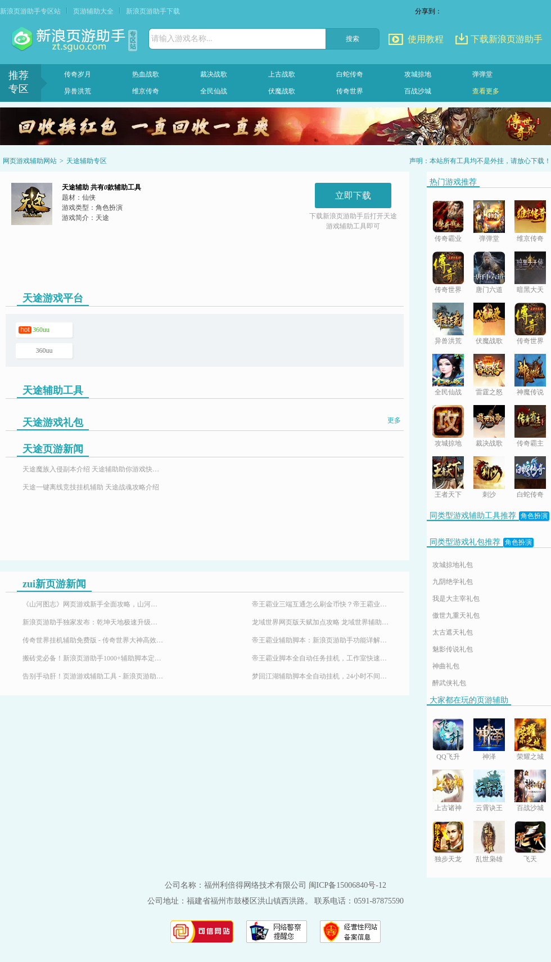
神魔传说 (530, 392)
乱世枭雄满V (489, 860)
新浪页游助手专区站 (30, 11)
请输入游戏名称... (182, 38)
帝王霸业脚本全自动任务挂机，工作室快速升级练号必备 (322, 658)
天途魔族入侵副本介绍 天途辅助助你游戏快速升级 (92, 469)
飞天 (530, 859)
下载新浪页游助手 (507, 39)
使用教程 (426, 39)
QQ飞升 (447, 757)
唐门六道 (489, 290)
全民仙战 (213, 91)
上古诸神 (448, 808)
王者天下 (448, 494)
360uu (41, 330)
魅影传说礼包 (452, 649)
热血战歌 (145, 74)
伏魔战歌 (281, 91)
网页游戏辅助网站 (30, 161)
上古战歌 (281, 74)
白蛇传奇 (349, 74)
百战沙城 (417, 91)
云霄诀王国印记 (489, 808)
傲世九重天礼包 (456, 615)
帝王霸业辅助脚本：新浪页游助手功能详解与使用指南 (322, 640)
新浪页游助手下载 (153, 11)
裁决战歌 (213, 74)
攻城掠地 (417, 74)
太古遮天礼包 (452, 632)
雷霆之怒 (489, 392)
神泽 (489, 757)
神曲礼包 (445, 666)
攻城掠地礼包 (452, 565)
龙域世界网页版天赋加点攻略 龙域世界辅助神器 (322, 622)
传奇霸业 (448, 238)
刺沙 (489, 494)
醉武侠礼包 (449, 683)
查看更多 (485, 91)
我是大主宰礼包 (456, 599)
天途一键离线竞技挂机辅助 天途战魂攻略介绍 (90, 487)
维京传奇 (145, 91)
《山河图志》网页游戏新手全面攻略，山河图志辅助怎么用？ (92, 604)
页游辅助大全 (93, 11)
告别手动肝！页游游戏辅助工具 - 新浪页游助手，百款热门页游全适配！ (92, 676)
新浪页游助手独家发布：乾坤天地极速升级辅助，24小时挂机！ (92, 622)
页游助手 (69, 39)
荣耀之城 (530, 757)
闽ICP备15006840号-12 (347, 885)
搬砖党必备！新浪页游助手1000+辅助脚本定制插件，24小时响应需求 (92, 658)
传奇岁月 (77, 74)
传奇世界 (349, 91)
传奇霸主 (530, 443)
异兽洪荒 (77, 91)
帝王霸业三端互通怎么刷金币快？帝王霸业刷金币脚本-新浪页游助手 (322, 604)
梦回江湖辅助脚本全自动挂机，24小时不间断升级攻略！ (322, 676)
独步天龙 (448, 859)
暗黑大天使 (530, 290)
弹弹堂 (482, 74)
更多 (394, 420)
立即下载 (353, 195)
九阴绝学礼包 (452, 582)
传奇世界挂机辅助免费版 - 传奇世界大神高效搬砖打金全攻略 (92, 640)
